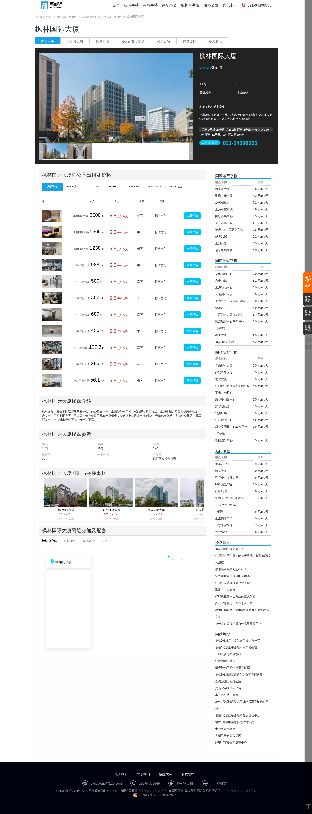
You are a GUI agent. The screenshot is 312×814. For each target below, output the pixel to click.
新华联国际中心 (225, 399)
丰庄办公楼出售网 (226, 695)
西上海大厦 (222, 189)
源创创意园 (222, 202)
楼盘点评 (189, 41)
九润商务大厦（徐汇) (228, 314)
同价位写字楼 (226, 352)
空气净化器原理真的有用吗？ (234, 576)
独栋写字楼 (190, 5)
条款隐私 (187, 774)
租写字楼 (131, 5)
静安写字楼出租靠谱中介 (231, 742)
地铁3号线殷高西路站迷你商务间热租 (239, 674)
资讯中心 (229, 5)
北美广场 (221, 413)
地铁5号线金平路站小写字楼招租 (236, 647)
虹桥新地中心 (224, 420)
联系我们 (143, 774)
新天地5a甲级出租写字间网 (232, 667)
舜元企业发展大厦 (226, 477)
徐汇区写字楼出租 (66, 16)
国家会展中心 (224, 216)
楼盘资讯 (215, 41)
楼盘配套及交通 (133, 41)
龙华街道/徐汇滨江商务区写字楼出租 (101, 16)
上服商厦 (221, 243)
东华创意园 (222, 406)
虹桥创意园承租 (225, 661)
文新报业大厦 (224, 365)
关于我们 (121, 774)
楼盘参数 (163, 41)
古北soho (221, 532)
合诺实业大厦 (224, 294)
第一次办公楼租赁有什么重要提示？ (238, 623)
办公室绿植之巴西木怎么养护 (234, 603)
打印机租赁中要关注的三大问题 (235, 596)
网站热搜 (222, 634)
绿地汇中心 (222, 307)
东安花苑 (221, 280)
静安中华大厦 (224, 372)
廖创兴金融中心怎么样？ (231, 569)
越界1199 (221, 236)
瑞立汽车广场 (224, 223)
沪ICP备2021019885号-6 (240, 790)
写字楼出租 (75, 41)
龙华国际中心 (224, 273)
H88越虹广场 (223, 484)
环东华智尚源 (224, 525)
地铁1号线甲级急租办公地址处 (234, 722)
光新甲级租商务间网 (228, 735)
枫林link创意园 (224, 341)
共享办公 (169, 5)
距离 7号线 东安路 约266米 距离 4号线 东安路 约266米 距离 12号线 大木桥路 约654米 (235, 130)
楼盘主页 (47, 41)
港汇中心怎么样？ (226, 589)
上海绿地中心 (224, 287)
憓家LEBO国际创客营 (229, 229)
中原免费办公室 (225, 729)
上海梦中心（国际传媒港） (232, 301)
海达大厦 (221, 470)
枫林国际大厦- (81, 215)
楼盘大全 (165, 774)
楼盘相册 (102, 41)
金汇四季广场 (224, 518)
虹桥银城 (221, 491)
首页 (116, 5)
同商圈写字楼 (226, 261)
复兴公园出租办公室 (228, 681)
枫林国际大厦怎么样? (229, 548)
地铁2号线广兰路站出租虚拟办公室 (237, 640)
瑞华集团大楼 (224, 250)
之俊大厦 (221, 379)
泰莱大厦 (221, 335)
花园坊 (219, 511)
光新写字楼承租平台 (228, 688)
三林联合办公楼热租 (228, 654)
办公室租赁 (159, 790)
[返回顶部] (308, 807)
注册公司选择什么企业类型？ (234, 582)
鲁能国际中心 (224, 440)
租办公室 (210, 5)
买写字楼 (150, 5)
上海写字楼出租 (43, 16)
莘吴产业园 (222, 464)
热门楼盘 (222, 451)
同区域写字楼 (226, 176)
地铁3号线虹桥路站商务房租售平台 (237, 715)
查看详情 (192, 215)
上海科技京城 (224, 209)
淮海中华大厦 (224, 195)
